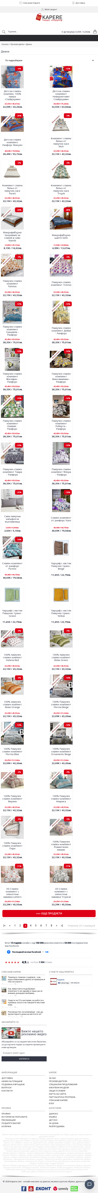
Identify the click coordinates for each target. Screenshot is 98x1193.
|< (4, 925)
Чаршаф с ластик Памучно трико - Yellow (61, 613)
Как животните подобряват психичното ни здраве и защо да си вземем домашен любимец (25, 991)
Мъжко (53, 1117)
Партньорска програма (62, 1097)
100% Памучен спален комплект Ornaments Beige (61, 751)
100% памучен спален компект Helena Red (12, 657)
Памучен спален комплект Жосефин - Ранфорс (12, 377)
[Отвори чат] (89, 1184)
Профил (6, 1114)
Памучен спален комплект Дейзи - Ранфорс (61, 330)
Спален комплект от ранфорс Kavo (61, 519)
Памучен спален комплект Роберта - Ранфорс (61, 424)
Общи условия (57, 1091)
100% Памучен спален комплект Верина (12, 798)
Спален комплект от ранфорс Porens (12, 566)
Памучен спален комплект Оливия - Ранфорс (12, 424)
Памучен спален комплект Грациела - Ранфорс (12, 330)
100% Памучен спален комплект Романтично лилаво (61, 845)
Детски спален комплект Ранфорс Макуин (12, 142)
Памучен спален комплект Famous (12, 283)
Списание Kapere (58, 1100)
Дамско (53, 1114)
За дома (53, 1123)
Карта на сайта (57, 1094)
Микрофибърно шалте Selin (61, 236)
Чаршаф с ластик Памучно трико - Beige (61, 566)
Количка (6, 1126)
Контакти (7, 1091)
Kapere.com (15, 1181)
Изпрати (24, 1058)
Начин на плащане (12, 1081)
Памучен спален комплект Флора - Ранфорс (61, 472)
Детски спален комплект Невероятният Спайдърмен (61, 95)
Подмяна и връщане (13, 1084)
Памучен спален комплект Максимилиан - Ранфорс (61, 377)
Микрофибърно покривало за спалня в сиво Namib (12, 236)
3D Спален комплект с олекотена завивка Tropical (61, 892)
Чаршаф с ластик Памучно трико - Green (12, 613)
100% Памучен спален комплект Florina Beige (61, 704)
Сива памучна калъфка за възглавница (12, 519)
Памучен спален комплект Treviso (61, 283)
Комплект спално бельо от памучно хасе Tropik (61, 189)
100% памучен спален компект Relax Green (61, 657)
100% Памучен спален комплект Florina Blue (12, 751)
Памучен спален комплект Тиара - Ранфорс (12, 472)
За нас (52, 1078)
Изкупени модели (59, 1087)
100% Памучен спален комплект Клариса (61, 798)
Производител (17, 44)
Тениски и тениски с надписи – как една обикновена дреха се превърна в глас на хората (26, 979)
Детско (53, 1120)
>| (62, 925)
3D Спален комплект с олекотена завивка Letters (12, 892)
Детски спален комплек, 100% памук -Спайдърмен (12, 95)
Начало (5, 44)
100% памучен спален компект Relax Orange (12, 704)
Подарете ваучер (11, 1123)
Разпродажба (56, 1126)
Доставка (7, 1078)
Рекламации (9, 1120)
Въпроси (6, 1087)
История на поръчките (14, 1117)
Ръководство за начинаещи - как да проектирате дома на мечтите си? (25, 1013)
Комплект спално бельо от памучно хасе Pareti (12, 189)
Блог (51, 1103)
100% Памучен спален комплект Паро (12, 845)
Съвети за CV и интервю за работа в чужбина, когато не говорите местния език (26, 1002)
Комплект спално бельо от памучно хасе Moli (61, 142)
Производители (58, 1081)
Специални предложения (63, 1084)
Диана (29, 44)
